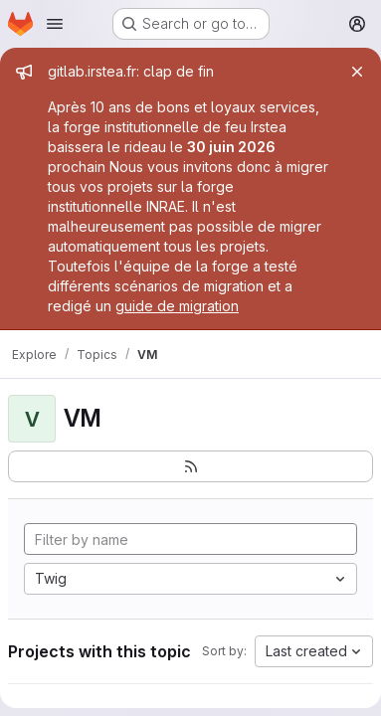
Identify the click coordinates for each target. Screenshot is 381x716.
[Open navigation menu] (55, 24)
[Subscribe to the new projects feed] (190, 466)
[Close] (357, 72)
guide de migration (177, 305)
